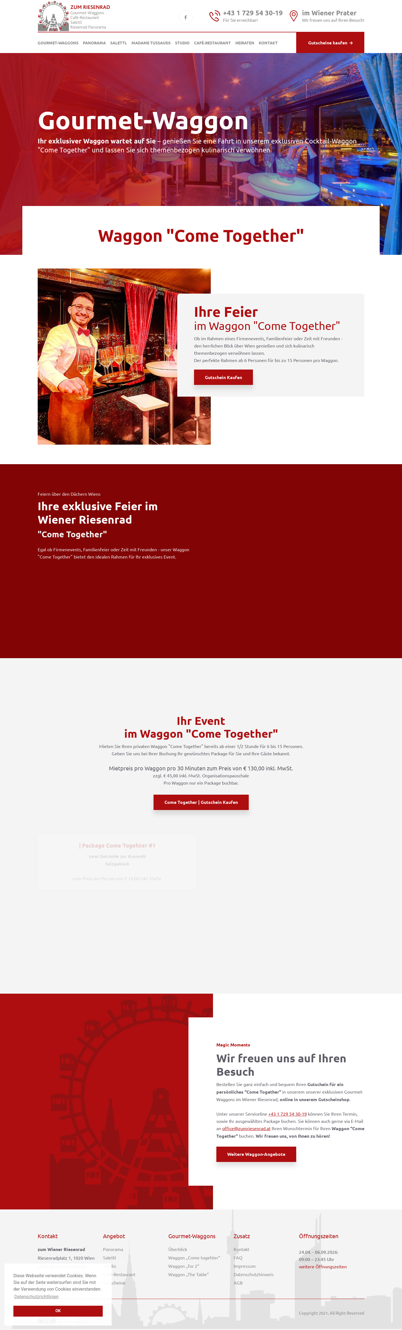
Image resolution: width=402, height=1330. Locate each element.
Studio (182, 42)
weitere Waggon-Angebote (256, 1154)
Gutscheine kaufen (330, 42)
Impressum (245, 1266)
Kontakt (268, 42)
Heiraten (244, 42)
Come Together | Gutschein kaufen (201, 802)
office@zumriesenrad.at (246, 1128)
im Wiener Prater (329, 12)
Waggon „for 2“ (183, 1266)
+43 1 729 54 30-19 (253, 12)
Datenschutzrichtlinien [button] (36, 1296)
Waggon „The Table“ (188, 1274)
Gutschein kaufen (223, 377)
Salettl (118, 42)
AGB (238, 1282)
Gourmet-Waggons (58, 42)
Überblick (177, 1249)
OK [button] (58, 1311)
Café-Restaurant (212, 42)
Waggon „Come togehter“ (194, 1257)
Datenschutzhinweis (254, 1274)
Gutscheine (114, 1282)
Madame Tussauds (151, 42)
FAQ (238, 1257)
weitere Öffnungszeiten (323, 1266)
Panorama (94, 42)
